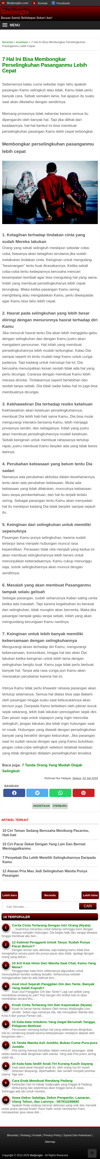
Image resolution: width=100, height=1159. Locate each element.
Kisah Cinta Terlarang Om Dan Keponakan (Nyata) (52, 1005)
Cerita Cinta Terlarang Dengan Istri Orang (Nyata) (51, 925)
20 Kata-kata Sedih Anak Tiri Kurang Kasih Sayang (52, 1063)
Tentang (25, 1135)
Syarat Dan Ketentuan (77, 1135)
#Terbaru (60, 805)
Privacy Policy (52, 1135)
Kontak (42, 3)
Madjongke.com (17, 3)
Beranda (50, 895)
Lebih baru (9, 895)
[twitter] (37, 793)
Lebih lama (90, 895)
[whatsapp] (60, 793)
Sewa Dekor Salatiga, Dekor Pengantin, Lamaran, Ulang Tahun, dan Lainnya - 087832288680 (51, 1099)
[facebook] (14, 793)
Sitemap (50, 1141)
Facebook (63, 3)
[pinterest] (84, 793)
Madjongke (15, 11)
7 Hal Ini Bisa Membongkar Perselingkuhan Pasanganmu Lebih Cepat (44, 65)
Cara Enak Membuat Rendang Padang (42, 1080)
